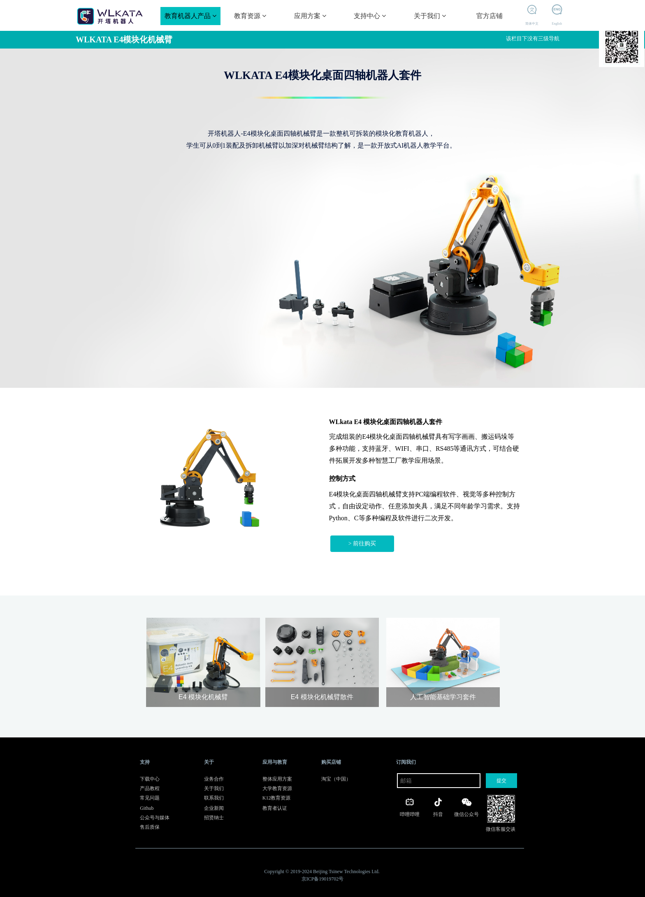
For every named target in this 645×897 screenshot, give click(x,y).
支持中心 (370, 15)
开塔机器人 (621, 43)
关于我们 (430, 15)
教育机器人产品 (190, 15)
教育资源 (250, 15)
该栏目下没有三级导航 (533, 38)
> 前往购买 (362, 543)
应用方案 (310, 15)
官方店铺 (489, 15)
